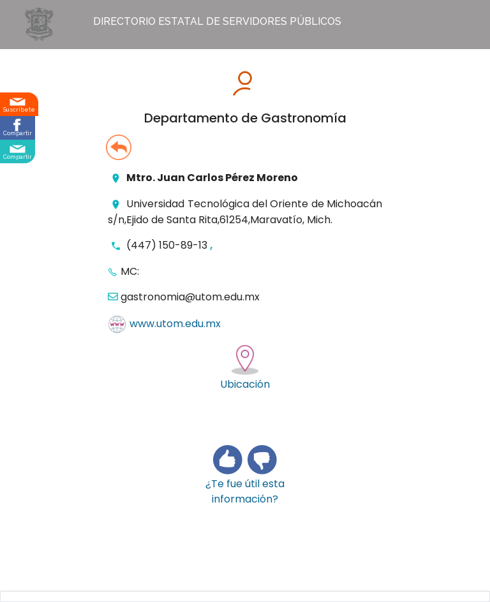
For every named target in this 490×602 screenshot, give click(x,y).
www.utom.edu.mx (175, 324)
